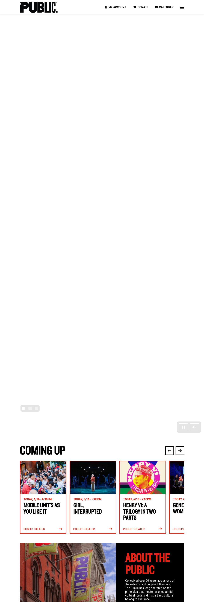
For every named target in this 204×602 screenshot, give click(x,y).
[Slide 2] (30, 408)
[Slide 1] (23, 408)
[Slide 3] (36, 408)
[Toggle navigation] (181, 7)
